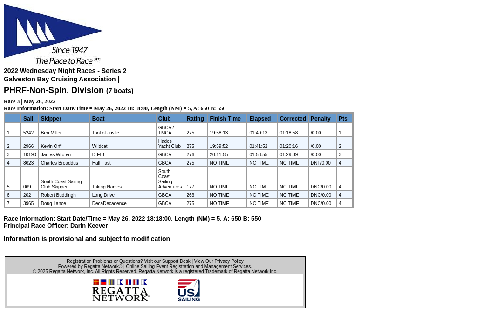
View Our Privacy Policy (219, 261)
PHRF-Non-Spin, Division (55, 90)
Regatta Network (66, 271)
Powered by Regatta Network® (90, 266)
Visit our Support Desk (167, 261)
